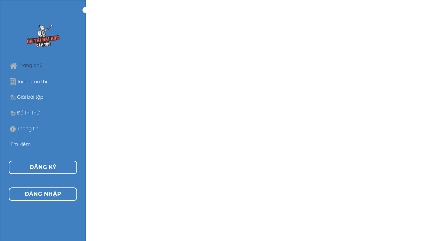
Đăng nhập (42, 194)
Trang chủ (26, 65)
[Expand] (85, 10)
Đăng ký (43, 167)
